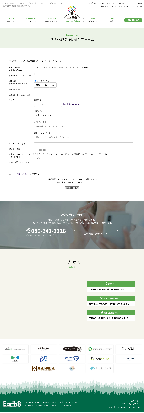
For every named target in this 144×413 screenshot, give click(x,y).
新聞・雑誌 (80, 154)
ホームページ (92, 154)
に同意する (24, 174)
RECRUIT (125, 6)
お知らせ (93, 3)
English (138, 3)
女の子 (48, 80)
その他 (104, 154)
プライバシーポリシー (20, 174)
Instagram (136, 6)
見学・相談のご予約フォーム (95, 234)
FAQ (101, 3)
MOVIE (108, 3)
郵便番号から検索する (72, 104)
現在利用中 (41, 154)
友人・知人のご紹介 (57, 154)
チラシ (70, 154)
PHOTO (117, 3)
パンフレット (127, 3)
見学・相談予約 (134, 20)
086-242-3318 (48, 231)
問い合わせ (114, 6)
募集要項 (103, 6)
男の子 (39, 80)
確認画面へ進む (72, 189)
